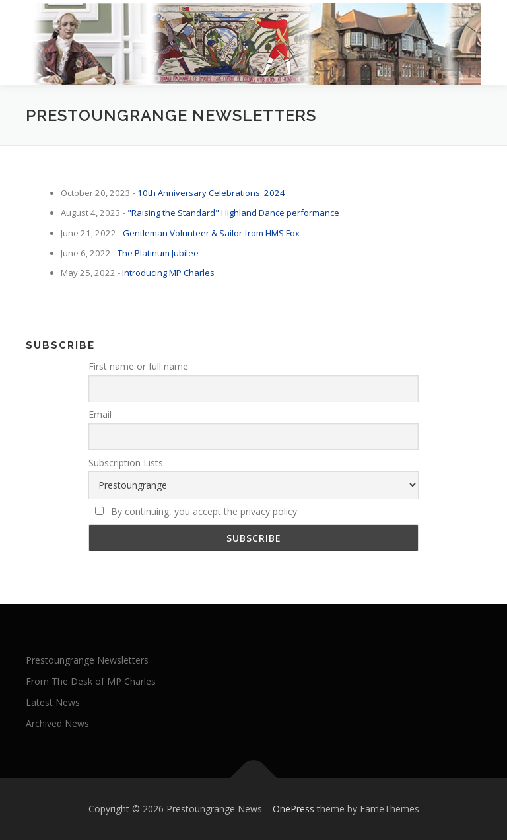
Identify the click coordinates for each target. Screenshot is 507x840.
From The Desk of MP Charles (91, 681)
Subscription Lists (125, 462)
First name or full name (138, 366)
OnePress (293, 808)
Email (100, 414)
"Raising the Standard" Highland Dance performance (233, 213)
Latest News (53, 702)
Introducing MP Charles (168, 273)
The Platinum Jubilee (158, 253)
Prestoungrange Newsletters (87, 660)
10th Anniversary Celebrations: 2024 (211, 193)
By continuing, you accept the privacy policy (196, 511)
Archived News (57, 723)
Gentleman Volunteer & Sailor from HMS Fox (211, 233)
